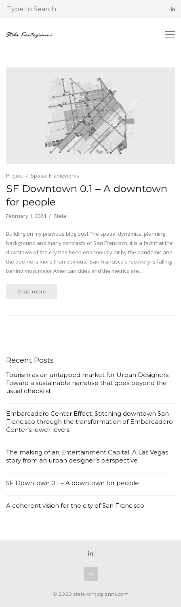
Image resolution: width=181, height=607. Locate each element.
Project (14, 175)
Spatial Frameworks (55, 175)
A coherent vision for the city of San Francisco (75, 505)
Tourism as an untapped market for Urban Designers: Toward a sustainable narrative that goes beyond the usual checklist (88, 383)
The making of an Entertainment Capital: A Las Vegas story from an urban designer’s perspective (87, 456)
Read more (31, 291)
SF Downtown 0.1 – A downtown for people (86, 195)
